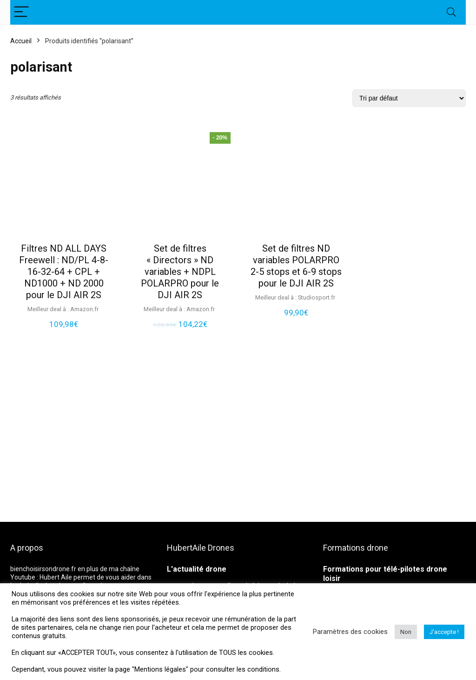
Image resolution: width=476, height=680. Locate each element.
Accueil (21, 41)
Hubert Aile (56, 577)
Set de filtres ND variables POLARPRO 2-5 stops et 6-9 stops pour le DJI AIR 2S (296, 266)
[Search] (451, 12)
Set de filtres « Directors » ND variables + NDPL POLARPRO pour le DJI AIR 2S (180, 271)
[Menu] (21, 12)
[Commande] (409, 98)
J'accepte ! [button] (444, 631)
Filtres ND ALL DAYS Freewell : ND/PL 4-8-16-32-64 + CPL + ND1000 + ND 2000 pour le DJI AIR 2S (63, 271)
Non (405, 631)
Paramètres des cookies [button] (350, 631)
